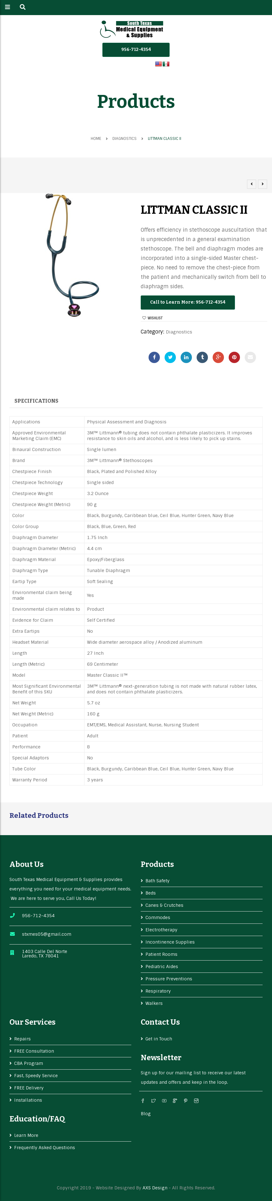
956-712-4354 (136, 49)
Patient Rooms (161, 954)
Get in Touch (158, 1039)
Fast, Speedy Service (36, 1075)
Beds (150, 893)
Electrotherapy (161, 930)
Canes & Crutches (164, 905)
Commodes (157, 917)
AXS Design (155, 1188)
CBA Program (28, 1063)
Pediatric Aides (161, 966)
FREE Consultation (34, 1051)
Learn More (26, 1135)
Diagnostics (124, 138)
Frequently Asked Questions (44, 1147)
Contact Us (160, 1022)
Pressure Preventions (168, 979)
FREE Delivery (29, 1088)
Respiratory (158, 991)
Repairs (22, 1039)
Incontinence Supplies (170, 942)
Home (96, 138)
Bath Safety (157, 881)
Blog (146, 1113)
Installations (28, 1100)
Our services (32, 1022)
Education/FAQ (37, 1119)
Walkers (154, 1003)
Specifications (36, 401)
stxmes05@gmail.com (46, 934)
